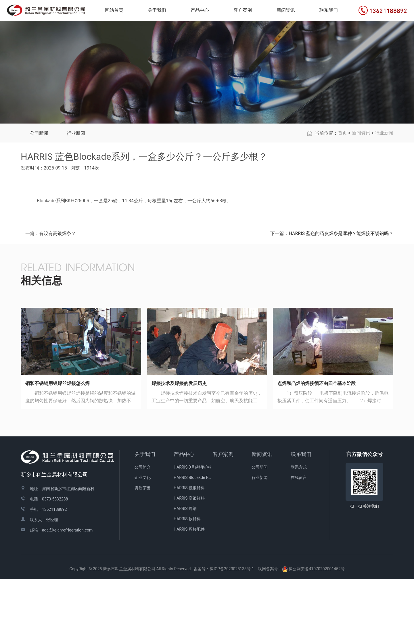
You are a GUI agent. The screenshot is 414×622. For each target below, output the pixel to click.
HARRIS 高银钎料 (189, 541)
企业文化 (143, 520)
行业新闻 (76, 176)
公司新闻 (39, 176)
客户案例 (223, 497)
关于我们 (145, 497)
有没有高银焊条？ (57, 276)
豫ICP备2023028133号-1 (232, 612)
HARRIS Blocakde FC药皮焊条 (193, 520)
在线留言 (299, 520)
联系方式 (299, 510)
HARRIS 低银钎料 (189, 531)
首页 (342, 176)
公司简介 (143, 510)
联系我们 (301, 497)
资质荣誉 (143, 531)
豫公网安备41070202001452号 (316, 612)
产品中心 (184, 497)
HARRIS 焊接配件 (189, 572)
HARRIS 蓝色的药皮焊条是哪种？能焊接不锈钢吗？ (341, 276)
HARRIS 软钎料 (187, 562)
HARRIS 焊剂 (185, 551)
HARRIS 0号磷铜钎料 (192, 510)
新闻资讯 (361, 176)
